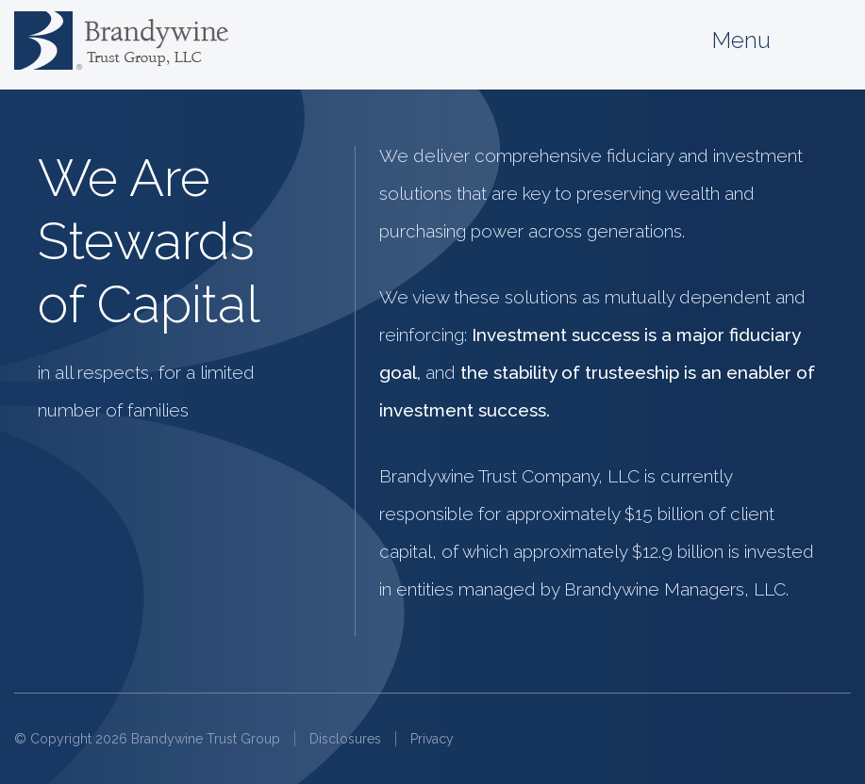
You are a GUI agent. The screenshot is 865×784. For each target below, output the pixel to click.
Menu (781, 41)
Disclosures (345, 738)
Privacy (432, 738)
